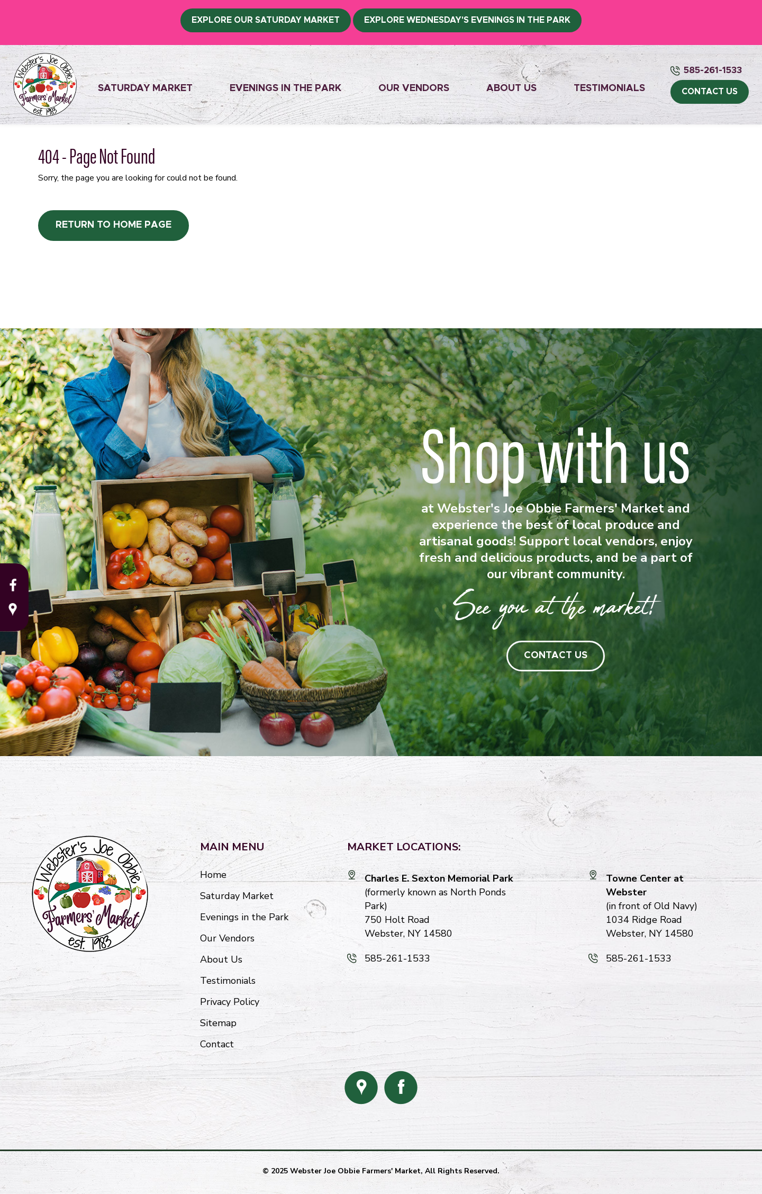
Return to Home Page (113, 225)
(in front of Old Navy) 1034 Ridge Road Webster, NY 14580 (651, 906)
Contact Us (555, 655)
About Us (511, 88)
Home (213, 874)
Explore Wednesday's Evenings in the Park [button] (467, 20)
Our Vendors (413, 88)
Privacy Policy (229, 1001)
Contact (217, 1044)
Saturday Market (145, 88)
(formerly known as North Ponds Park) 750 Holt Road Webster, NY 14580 (439, 906)
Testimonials (609, 88)
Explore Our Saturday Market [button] (266, 20)
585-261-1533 (713, 70)
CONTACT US (710, 91)
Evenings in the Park (285, 88)
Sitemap (218, 1023)
